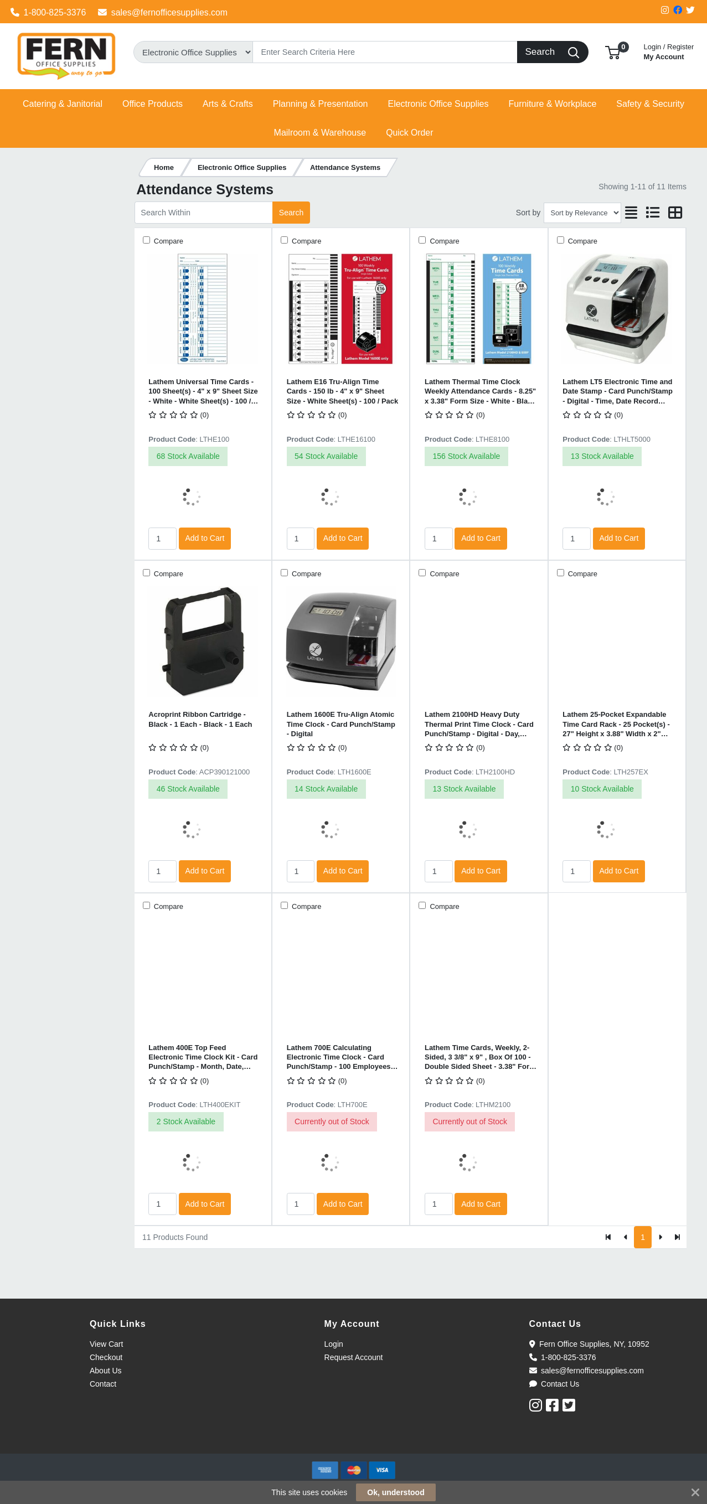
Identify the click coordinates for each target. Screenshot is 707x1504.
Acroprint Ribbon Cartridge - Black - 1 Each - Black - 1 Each (200, 719)
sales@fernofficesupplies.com (163, 12)
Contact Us (554, 1383)
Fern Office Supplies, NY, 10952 (589, 1344)
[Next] (660, 1237)
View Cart (106, 1344)
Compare (167, 241)
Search (291, 212)
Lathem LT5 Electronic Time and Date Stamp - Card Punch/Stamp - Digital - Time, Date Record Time (617, 392)
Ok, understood (395, 1492)
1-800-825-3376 (48, 12)
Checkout (106, 1357)
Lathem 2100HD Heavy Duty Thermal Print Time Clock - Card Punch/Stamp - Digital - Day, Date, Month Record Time (479, 724)
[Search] (385, 52)
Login (333, 1344)
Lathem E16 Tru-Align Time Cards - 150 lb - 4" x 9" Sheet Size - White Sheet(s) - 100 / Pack (343, 391)
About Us (106, 1370)
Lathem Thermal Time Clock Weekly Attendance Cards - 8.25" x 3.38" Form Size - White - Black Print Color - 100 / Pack (480, 392)
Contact (103, 1383)
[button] (612, 52)
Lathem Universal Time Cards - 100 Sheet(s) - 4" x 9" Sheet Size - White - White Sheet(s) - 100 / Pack (202, 392)
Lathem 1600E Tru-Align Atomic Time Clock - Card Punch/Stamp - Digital (341, 724)
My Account (669, 50)
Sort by (528, 212)
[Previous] (625, 1237)
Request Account (353, 1357)
